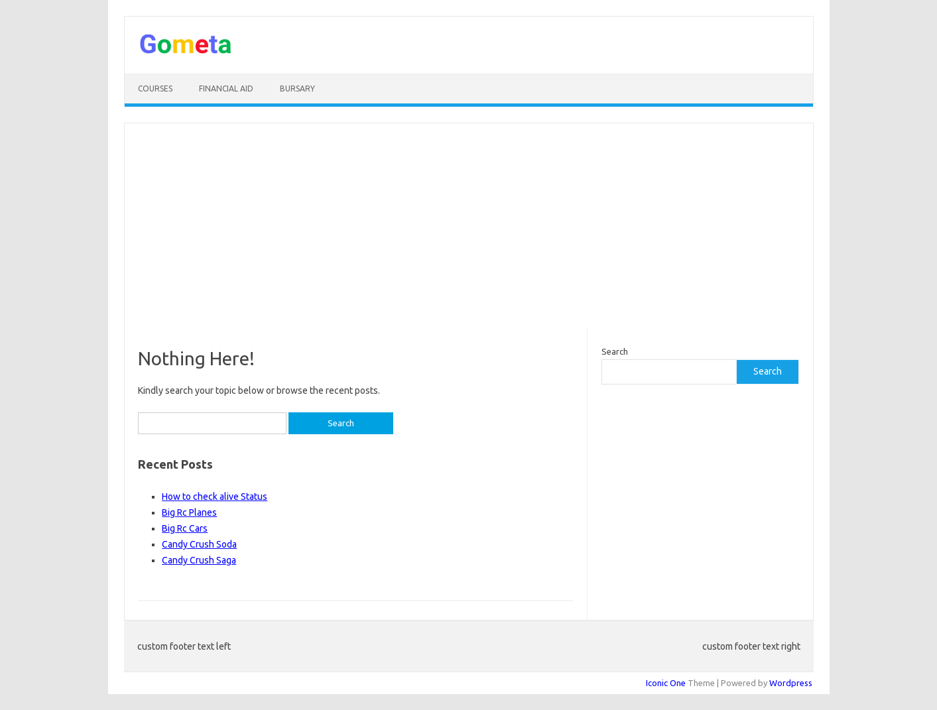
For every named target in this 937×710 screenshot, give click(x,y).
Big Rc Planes (189, 512)
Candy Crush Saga (199, 560)
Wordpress (790, 682)
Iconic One (666, 682)
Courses (155, 88)
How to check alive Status (214, 496)
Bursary (297, 88)
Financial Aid (226, 88)
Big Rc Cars (185, 528)
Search (614, 351)
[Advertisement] (469, 225)
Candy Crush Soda (199, 544)
